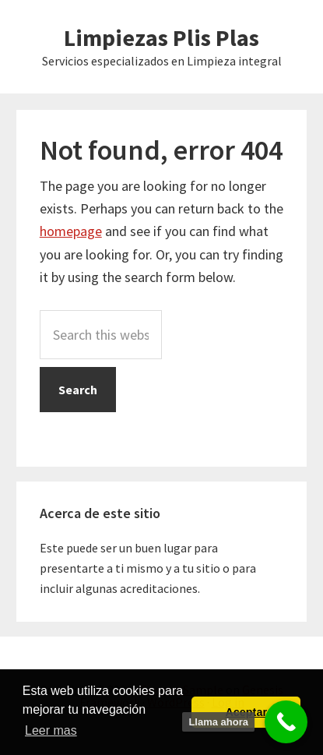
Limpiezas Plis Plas (161, 37)
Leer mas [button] (51, 730)
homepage (71, 231)
